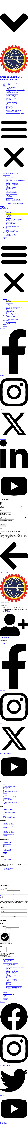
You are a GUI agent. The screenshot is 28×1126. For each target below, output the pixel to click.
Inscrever (14, 916)
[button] (14, 143)
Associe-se (8, 214)
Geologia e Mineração (11, 103)
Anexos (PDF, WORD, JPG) (7, 955)
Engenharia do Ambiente (12, 94)
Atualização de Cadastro (12, 231)
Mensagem (3, 933)
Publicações (6, 232)
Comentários (3, 953)
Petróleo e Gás (9, 107)
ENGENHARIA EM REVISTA (10, 83)
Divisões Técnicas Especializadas (14, 219)
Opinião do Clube (7, 842)
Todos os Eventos (7, 859)
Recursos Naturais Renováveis (13, 110)
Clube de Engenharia (11, 78)
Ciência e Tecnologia (11, 87)
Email (2, 911)
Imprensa (5, 237)
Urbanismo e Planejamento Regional (15, 113)
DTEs (4, 86)
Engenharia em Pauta (11, 234)
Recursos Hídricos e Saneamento (14, 109)
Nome (2, 907)
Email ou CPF (3, 889)
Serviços (5, 227)
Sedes (7, 224)
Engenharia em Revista (11, 235)
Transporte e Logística (11, 111)
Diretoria (8, 216)
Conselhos (8, 218)
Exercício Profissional (11, 100)
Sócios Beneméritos (11, 223)
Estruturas (8, 99)
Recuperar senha (4, 895)
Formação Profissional (11, 102)
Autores (5, 846)
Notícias (5, 845)
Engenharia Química (11, 98)
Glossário (5, 828)
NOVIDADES (6, 84)
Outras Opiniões (7, 844)
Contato (5, 238)
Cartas (4, 998)
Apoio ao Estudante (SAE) (12, 220)
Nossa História (9, 212)
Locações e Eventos (10, 230)
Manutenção (9, 106)
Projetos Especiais (7, 962)
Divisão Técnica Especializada (10, 964)
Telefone (2, 926)
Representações (9, 222)
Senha (1, 892)
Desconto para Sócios (11, 228)
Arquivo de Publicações (8, 826)
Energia (8, 91)
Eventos (5, 994)
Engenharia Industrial (11, 96)
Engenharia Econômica (11, 95)
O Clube (5, 211)
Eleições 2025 (9, 215)
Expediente (5, 827)
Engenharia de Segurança (12, 92)
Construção (8, 88)
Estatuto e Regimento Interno (13, 226)
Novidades (5, 963)
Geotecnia (8, 104)
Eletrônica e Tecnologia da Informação (15, 90)
